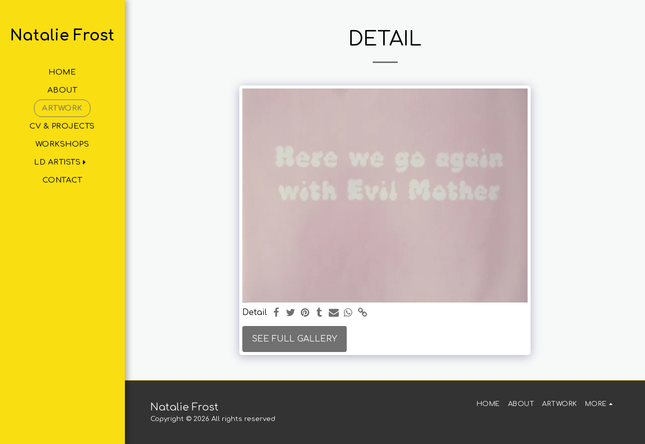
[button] (62, 162)
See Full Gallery (294, 339)
